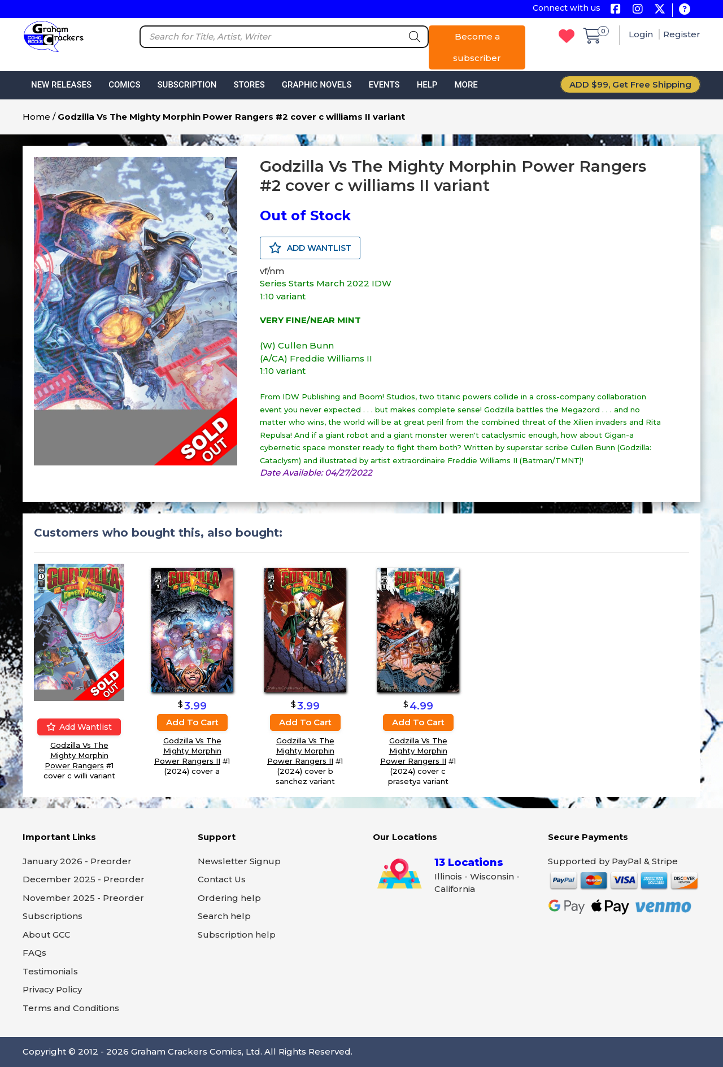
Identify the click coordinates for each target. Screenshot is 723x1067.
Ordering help (229, 897)
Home (36, 116)
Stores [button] (248, 85)
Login (642, 34)
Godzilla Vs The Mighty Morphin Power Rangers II (187, 750)
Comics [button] (124, 85)
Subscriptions (52, 916)
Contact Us (222, 879)
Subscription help (237, 934)
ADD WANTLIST (310, 248)
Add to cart (192, 721)
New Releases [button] (61, 85)
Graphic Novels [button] (317, 85)
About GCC (47, 934)
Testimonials (50, 971)
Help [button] (427, 85)
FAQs (34, 952)
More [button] (465, 85)
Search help (224, 916)
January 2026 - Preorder (77, 861)
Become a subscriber (477, 47)
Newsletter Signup (239, 861)
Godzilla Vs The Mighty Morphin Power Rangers (76, 755)
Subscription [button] (187, 85)
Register (681, 34)
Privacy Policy (52, 989)
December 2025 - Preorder (84, 879)
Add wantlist (79, 727)
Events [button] (383, 85)
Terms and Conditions (71, 1008)
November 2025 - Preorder (83, 897)
